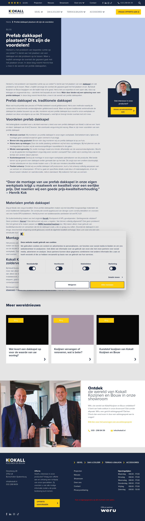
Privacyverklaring (81, 490)
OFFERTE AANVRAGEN (47, 503)
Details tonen (114, 277)
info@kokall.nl (118, 430)
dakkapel (87, 84)
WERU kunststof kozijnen (48, 224)
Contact (93, 2)
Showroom (64, 2)
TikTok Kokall (111, 3)
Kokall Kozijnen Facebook (103, 3)
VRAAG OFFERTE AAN (128, 11)
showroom (10, 290)
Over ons (78, 2)
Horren (23, 221)
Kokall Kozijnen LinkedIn (106, 3)
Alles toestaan (107, 285)
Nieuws (51, 2)
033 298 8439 (12, 484)
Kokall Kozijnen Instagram (108, 3)
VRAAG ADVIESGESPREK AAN (124, 110)
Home (8, 22)
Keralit (45, 218)
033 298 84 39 (125, 2)
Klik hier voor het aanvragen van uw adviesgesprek (110, 421)
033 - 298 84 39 (96, 430)
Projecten (38, 2)
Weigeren (72, 285)
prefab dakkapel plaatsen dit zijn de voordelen (34, 22)
